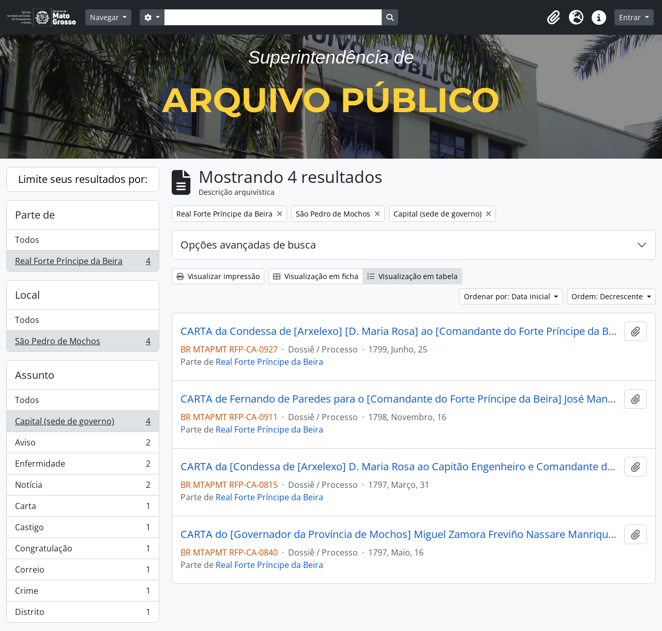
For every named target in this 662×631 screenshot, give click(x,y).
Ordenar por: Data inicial (508, 296)
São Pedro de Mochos (82, 343)
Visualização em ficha (315, 276)
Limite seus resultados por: (82, 179)
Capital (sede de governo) (82, 423)
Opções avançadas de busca (248, 245)
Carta (82, 508)
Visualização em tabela (412, 276)
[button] (553, 17)
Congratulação (82, 550)
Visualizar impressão (218, 276)
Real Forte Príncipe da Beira (82, 263)
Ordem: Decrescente (608, 296)
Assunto (34, 375)
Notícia (82, 487)
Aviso (82, 444)
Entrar (631, 17)
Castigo (82, 529)
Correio (82, 571)
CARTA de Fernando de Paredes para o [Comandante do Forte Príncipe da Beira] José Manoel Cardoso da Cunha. (400, 399)
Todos (27, 239)
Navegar (105, 17)
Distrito (82, 614)
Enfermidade (82, 465)
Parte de (35, 215)
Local (27, 295)
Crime (82, 593)
